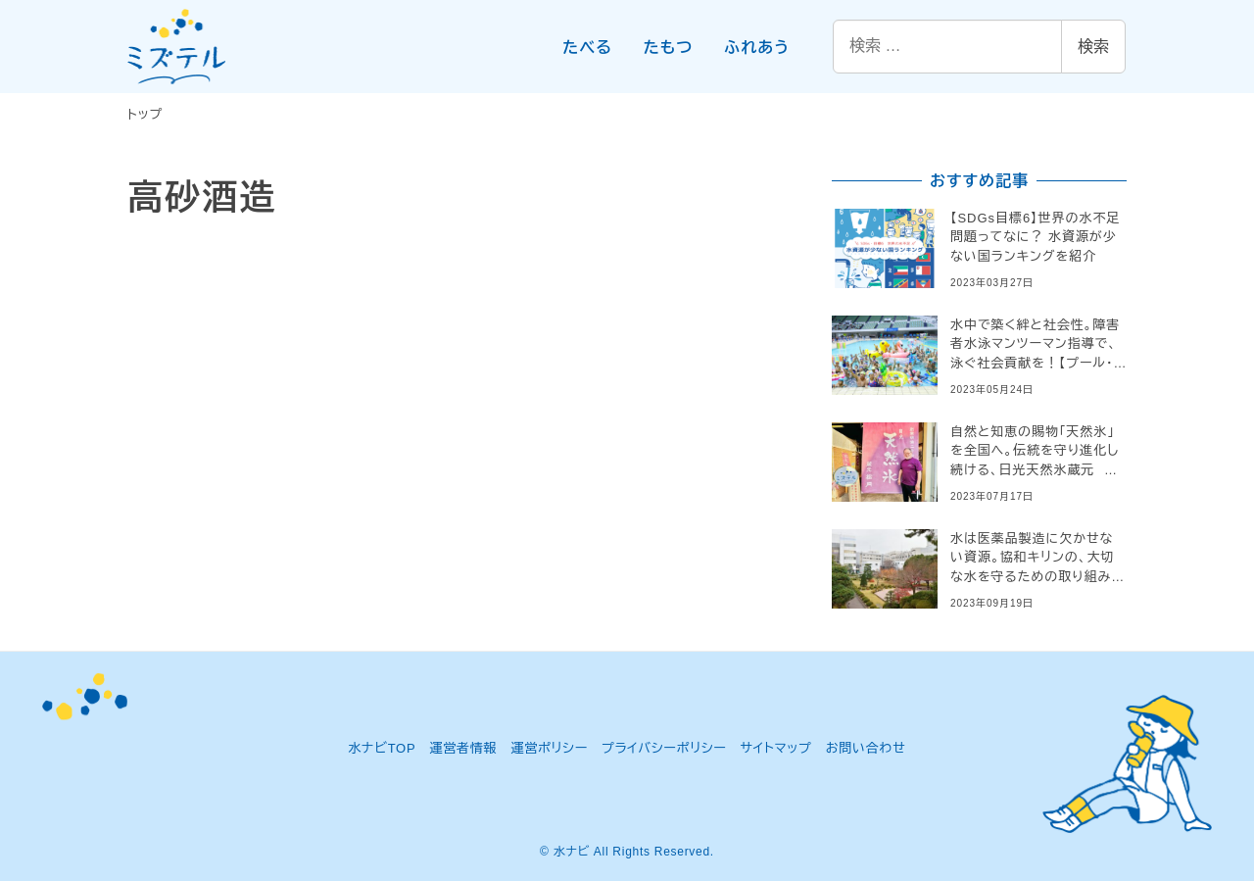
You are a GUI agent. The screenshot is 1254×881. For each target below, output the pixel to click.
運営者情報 (463, 748)
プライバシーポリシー (664, 748)
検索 (1093, 46)
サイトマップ (776, 748)
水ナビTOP (381, 748)
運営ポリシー (549, 748)
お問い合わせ (866, 748)
